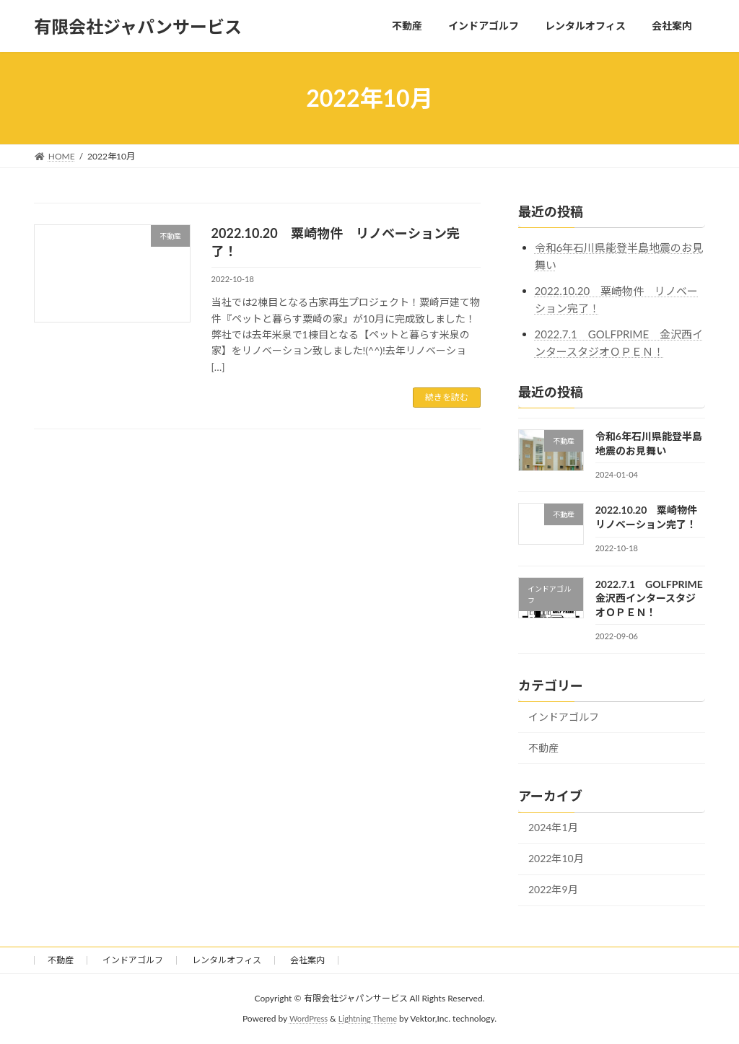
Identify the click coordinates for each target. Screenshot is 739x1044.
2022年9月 (553, 890)
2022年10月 (556, 859)
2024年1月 (553, 828)
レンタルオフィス (226, 960)
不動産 (543, 748)
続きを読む (446, 397)
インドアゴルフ (563, 717)
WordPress (306, 1018)
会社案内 (307, 960)
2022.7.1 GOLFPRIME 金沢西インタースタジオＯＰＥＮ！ (654, 598)
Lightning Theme (369, 1018)
